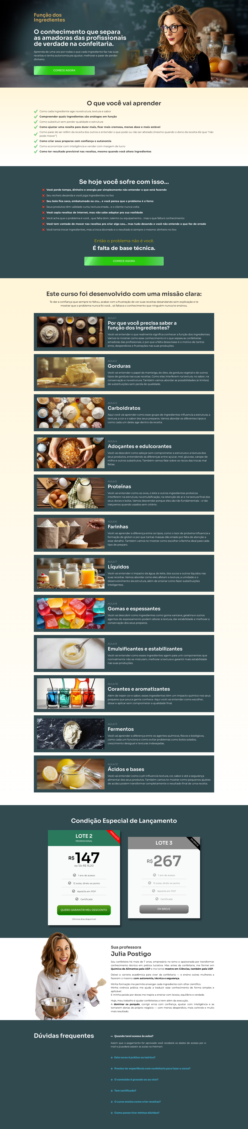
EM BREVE (164, 909)
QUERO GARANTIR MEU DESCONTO (84, 910)
